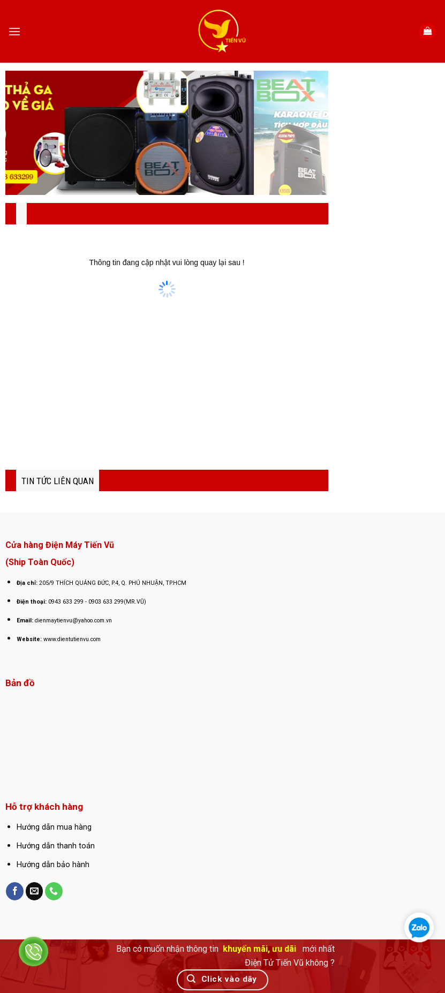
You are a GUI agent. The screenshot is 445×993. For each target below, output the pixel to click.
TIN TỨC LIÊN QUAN (57, 481)
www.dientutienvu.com (72, 639)
